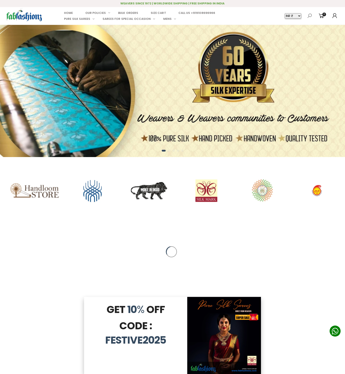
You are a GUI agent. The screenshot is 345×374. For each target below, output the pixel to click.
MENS (167, 19)
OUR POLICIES (95, 13)
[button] (163, 151)
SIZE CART (158, 13)
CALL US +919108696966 (196, 13)
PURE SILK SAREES (77, 19)
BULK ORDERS (128, 13)
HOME (68, 13)
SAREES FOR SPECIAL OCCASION (127, 19)
